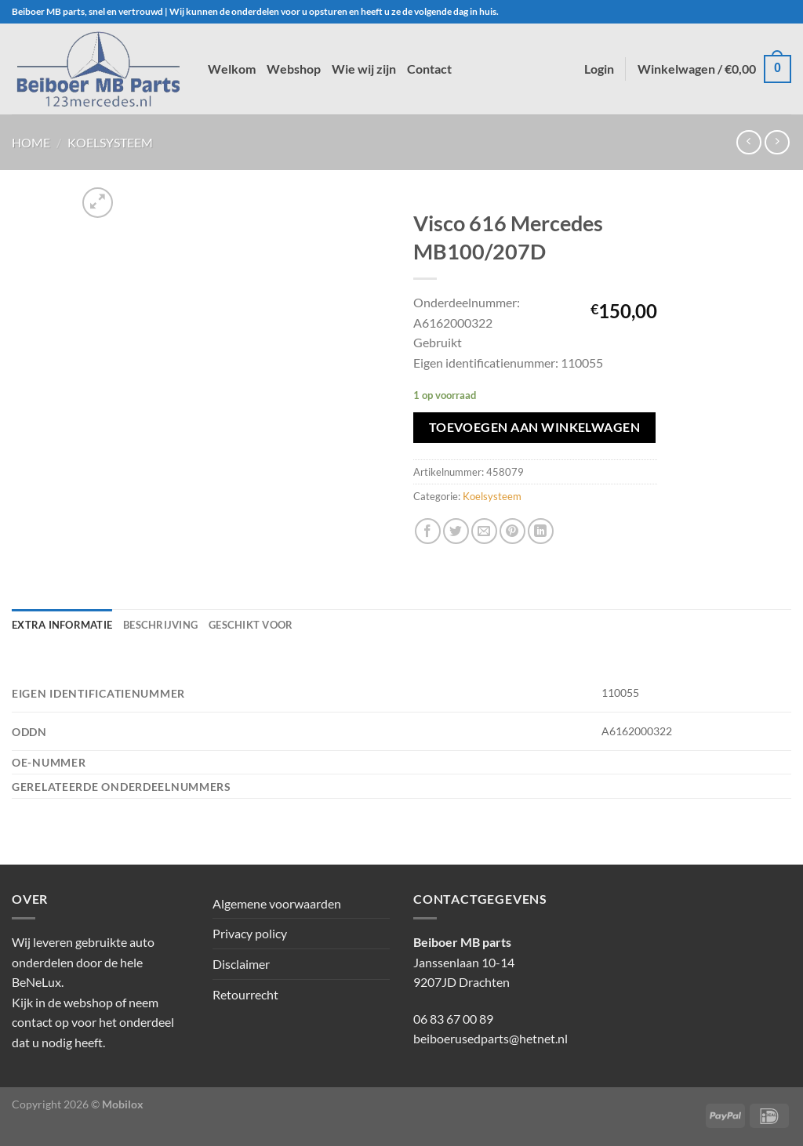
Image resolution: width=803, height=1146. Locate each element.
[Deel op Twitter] (456, 531)
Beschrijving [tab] (160, 624)
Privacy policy (250, 933)
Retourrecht (245, 994)
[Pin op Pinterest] (512, 531)
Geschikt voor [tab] (250, 624)
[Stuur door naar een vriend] (484, 531)
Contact (429, 68)
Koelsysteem (110, 142)
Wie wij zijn (364, 68)
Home (31, 142)
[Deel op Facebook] (428, 531)
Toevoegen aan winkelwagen (535, 427)
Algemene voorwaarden (277, 903)
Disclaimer (241, 963)
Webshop (294, 68)
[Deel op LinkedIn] (541, 531)
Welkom (232, 68)
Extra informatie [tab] (62, 624)
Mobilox (123, 1104)
